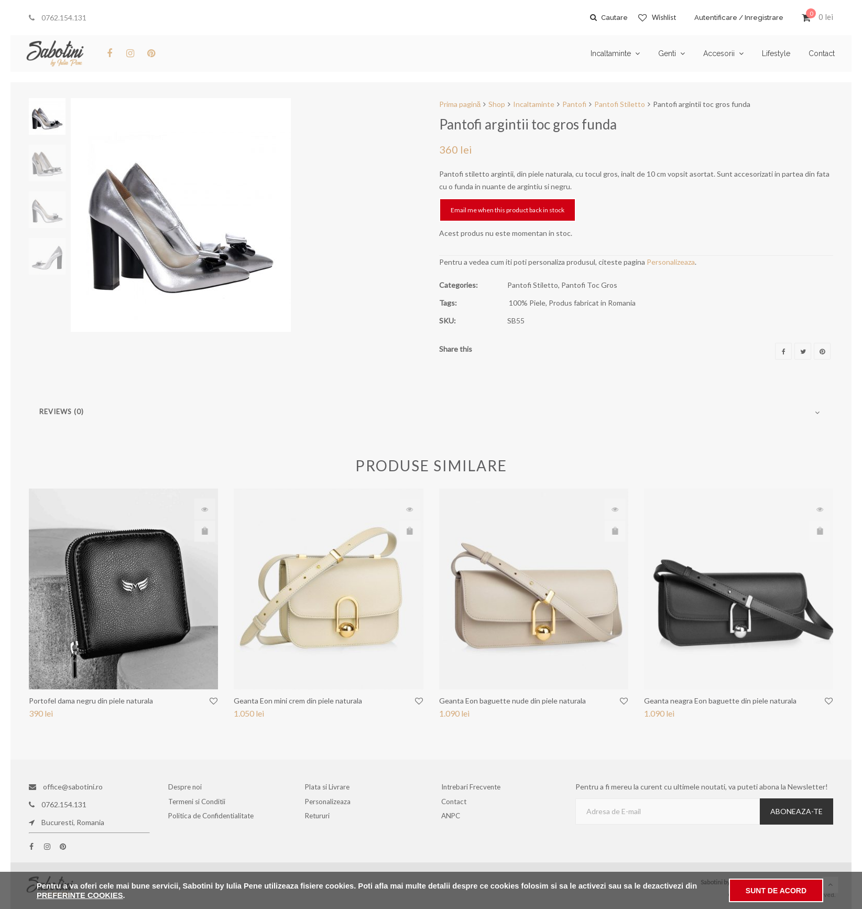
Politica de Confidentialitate (211, 822)
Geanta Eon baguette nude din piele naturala (512, 700)
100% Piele (527, 302)
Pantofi (574, 104)
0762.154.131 (57, 17)
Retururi (322, 822)
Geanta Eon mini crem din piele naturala (298, 700)
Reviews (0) (61, 411)
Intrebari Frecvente (473, 787)
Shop (496, 104)
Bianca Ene (818, 882)
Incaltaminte (533, 104)
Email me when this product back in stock (507, 210)
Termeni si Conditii (199, 804)
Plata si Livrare (330, 787)
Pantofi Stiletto (619, 104)
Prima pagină (460, 104)
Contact (457, 804)
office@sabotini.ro (66, 786)
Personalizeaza (671, 261)
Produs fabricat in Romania (592, 302)
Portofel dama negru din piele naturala (91, 700)
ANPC (454, 822)
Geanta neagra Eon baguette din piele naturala (720, 700)
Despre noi (188, 787)
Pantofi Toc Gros (589, 284)
